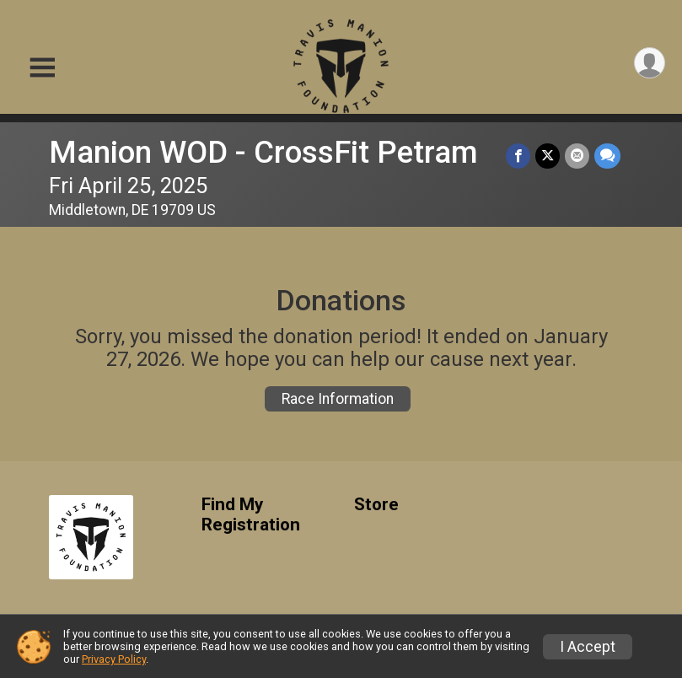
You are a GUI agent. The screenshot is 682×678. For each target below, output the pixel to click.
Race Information (338, 398)
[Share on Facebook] (518, 155)
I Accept (587, 646)
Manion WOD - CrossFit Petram (263, 152)
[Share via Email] (577, 155)
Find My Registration (250, 515)
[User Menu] (649, 62)
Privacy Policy (114, 659)
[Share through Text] (607, 155)
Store (376, 504)
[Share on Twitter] (547, 155)
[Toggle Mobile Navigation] (42, 68)
